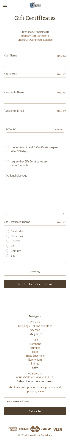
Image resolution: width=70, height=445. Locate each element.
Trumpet (35, 347)
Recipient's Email (35, 111)
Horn (35, 351)
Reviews (35, 322)
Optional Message (16, 175)
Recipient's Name (35, 92)
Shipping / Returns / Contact (35, 326)
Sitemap (35, 329)
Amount (35, 129)
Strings (35, 363)
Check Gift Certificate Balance (35, 39)
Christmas (17, 236)
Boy (13, 255)
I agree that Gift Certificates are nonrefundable (29, 163)
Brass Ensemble (35, 355)
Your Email (35, 74)
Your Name (35, 55)
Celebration (17, 231)
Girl (13, 245)
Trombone (35, 343)
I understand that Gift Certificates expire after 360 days (34, 149)
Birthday (16, 250)
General (15, 241)
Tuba (35, 339)
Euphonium (35, 359)
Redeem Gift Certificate (35, 35)
